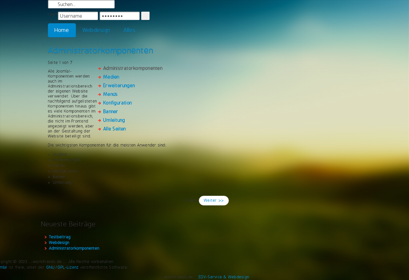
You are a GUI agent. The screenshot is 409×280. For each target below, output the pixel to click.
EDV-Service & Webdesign (224, 277)
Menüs (110, 94)
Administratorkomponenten (101, 50)
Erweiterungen (119, 85)
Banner (110, 111)
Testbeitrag (60, 237)
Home (62, 30)
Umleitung (114, 120)
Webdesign (96, 30)
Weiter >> (214, 200)
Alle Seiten (114, 129)
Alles (130, 30)
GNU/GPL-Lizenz (62, 267)
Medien (111, 77)
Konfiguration (117, 103)
